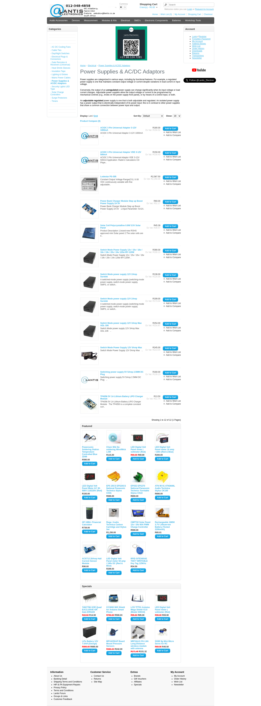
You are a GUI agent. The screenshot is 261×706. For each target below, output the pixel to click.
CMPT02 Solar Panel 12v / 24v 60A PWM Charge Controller (140, 524)
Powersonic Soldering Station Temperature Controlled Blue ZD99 (90, 452)
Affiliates (138, 682)
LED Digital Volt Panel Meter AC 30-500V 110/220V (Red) (92, 488)
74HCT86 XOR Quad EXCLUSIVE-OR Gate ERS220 (92, 609)
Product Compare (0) (90, 121)
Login (189, 9)
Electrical (125, 20)
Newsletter (197, 58)
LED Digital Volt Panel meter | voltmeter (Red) (138, 449)
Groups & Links (61, 696)
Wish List (196, 46)
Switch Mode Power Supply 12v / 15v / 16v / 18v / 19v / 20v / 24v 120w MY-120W (121, 251)
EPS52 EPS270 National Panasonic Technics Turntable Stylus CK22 (140, 489)
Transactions (198, 55)
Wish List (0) (166, 14)
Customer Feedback (63, 699)
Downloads (197, 51)
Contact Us (99, 676)
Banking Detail (60, 679)
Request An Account (204, 9)
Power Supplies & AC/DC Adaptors (114, 65)
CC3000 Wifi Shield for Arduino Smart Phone (115, 609)
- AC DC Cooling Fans (61, 47)
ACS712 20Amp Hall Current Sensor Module (92, 561)
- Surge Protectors (59, 98)
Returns (195, 53)
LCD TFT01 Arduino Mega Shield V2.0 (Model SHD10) (140, 609)
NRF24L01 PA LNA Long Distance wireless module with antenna (140, 645)
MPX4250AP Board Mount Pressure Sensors (115, 643)
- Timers (54, 101)
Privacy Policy (60, 687)
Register (203, 36)
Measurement (90, 20)
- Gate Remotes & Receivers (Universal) (60, 63)
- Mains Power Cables (60, 78)
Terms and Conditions (64, 690)
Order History (198, 48)
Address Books (199, 44)
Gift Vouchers (140, 679)
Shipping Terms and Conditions (68, 682)
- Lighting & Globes (59, 74)
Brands (137, 676)
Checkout (208, 14)
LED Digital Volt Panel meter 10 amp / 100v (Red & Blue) (164, 449)
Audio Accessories (59, 20)
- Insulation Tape (58, 71)
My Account (180, 14)
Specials (138, 684)
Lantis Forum (60, 693)
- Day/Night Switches (60, 53)
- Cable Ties (56, 50)
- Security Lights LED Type (60, 87)
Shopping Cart (194, 14)
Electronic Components (156, 20)
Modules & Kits (109, 20)
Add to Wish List (173, 132)
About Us (58, 676)
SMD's (137, 20)
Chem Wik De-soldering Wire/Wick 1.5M (116, 449)
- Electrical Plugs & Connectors (59, 58)
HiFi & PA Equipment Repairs (67, 684)
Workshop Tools (193, 20)
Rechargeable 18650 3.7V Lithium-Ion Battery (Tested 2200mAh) (165, 526)
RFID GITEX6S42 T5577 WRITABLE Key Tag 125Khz (139, 561)
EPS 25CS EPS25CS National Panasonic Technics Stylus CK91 (116, 489)
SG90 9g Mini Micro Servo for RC (164, 642)
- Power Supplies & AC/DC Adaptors (60, 82)
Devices (76, 20)
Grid (96, 116)
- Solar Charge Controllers (57, 93)
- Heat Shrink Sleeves (60, 68)
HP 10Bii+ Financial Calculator (91, 523)
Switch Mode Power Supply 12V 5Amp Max (121, 347)
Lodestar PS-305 (108, 176)
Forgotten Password (201, 39)
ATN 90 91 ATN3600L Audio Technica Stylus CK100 (165, 488)
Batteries (176, 20)
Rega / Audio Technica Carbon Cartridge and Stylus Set (116, 526)
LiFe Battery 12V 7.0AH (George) (90, 642)
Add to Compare (173, 135)
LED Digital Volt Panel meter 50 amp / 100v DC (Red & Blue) (116, 562)
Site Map (98, 682)
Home (155, 14)
